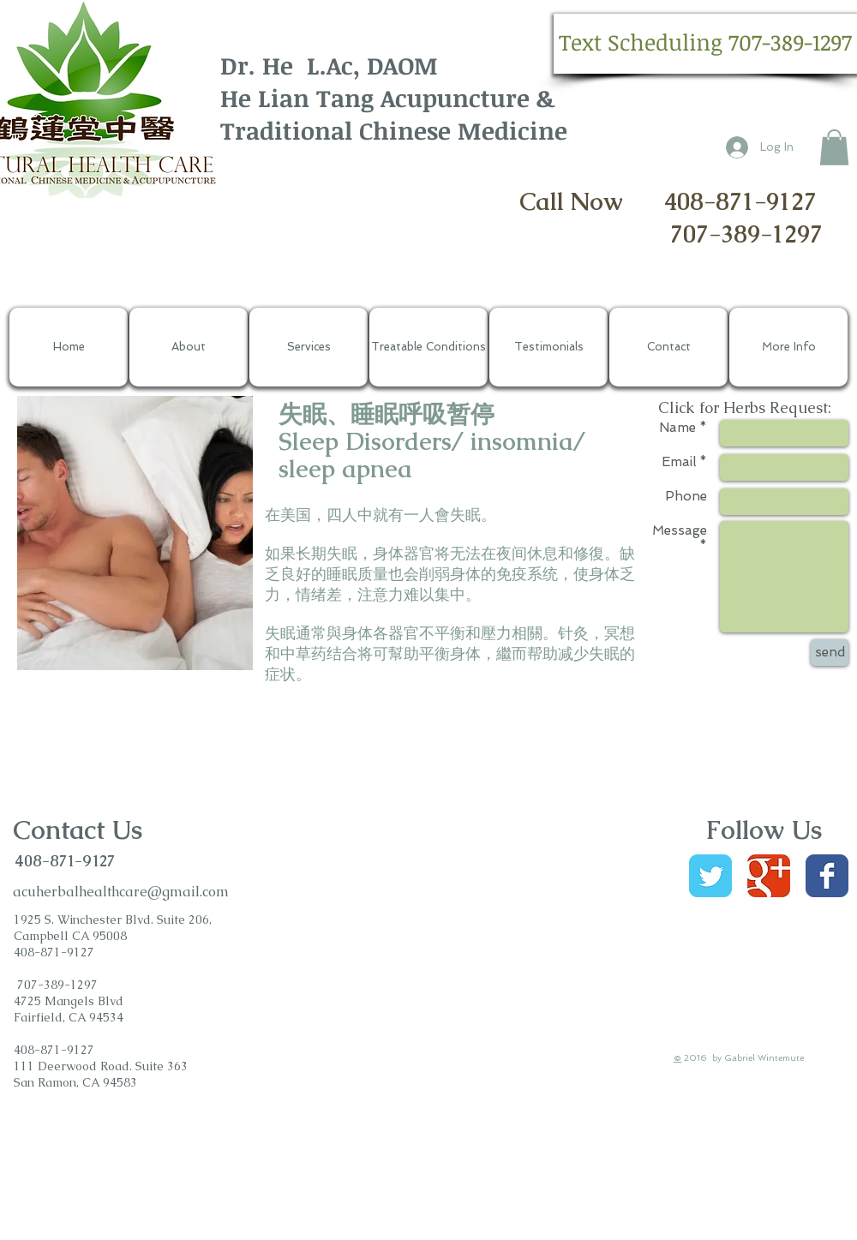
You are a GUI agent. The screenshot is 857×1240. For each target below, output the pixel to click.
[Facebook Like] (737, 984)
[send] (829, 652)
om (218, 892)
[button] (705, 44)
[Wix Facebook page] (827, 875)
